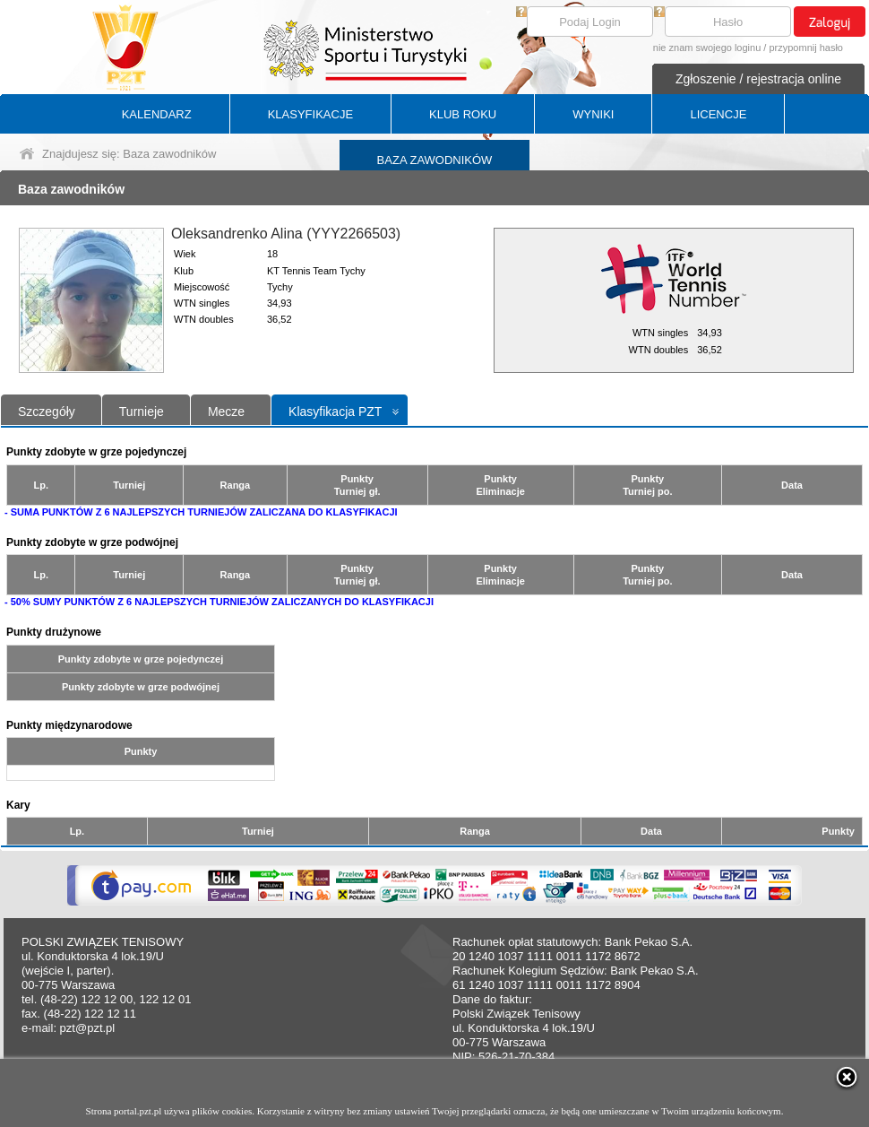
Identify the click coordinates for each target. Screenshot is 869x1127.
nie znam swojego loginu (707, 47)
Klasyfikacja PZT (335, 411)
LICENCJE (718, 114)
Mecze (226, 411)
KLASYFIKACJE (310, 114)
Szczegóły (46, 411)
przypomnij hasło (806, 47)
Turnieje (141, 411)
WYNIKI (593, 114)
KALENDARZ (157, 114)
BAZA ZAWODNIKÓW (435, 160)
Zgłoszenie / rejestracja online (758, 79)
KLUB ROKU (462, 114)
